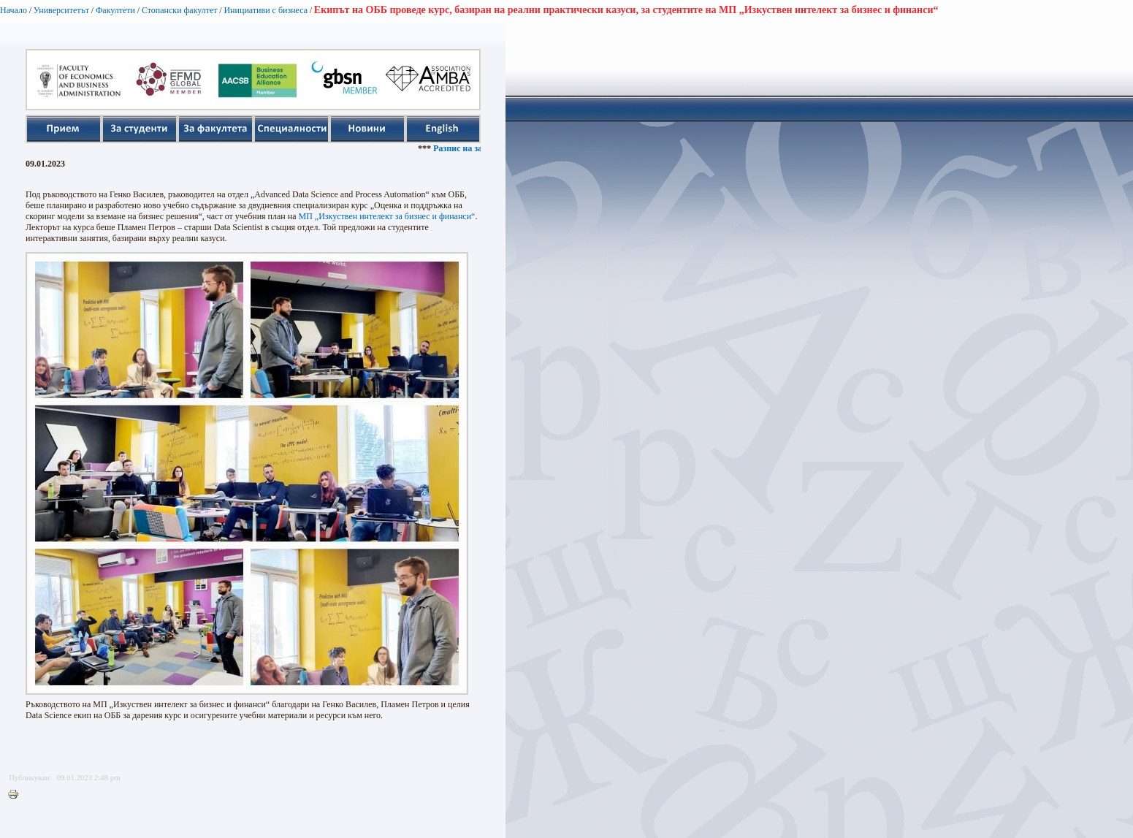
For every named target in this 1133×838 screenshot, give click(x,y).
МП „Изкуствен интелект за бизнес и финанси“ (387, 216)
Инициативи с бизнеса (266, 10)
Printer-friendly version (16, 794)
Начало (13, 10)
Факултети (115, 10)
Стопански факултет (180, 10)
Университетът (61, 10)
